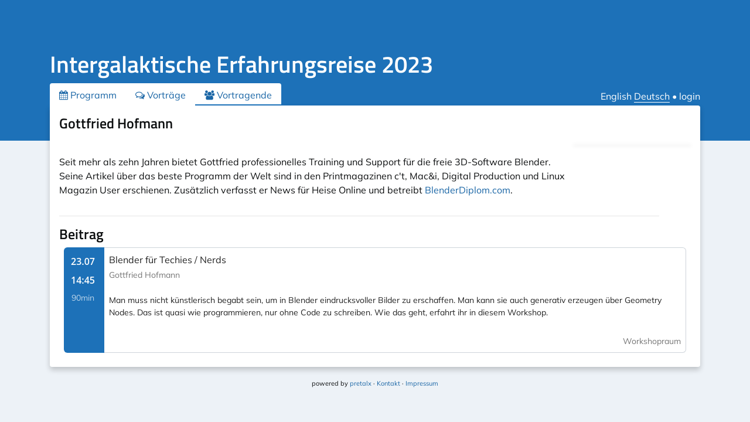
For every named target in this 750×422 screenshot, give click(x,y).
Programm (88, 95)
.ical (670, 125)
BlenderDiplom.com (467, 190)
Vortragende (238, 95)
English (616, 96)
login (689, 96)
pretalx (360, 383)
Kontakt (388, 383)
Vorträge (160, 95)
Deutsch (652, 96)
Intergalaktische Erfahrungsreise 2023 (241, 64)
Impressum (421, 383)
